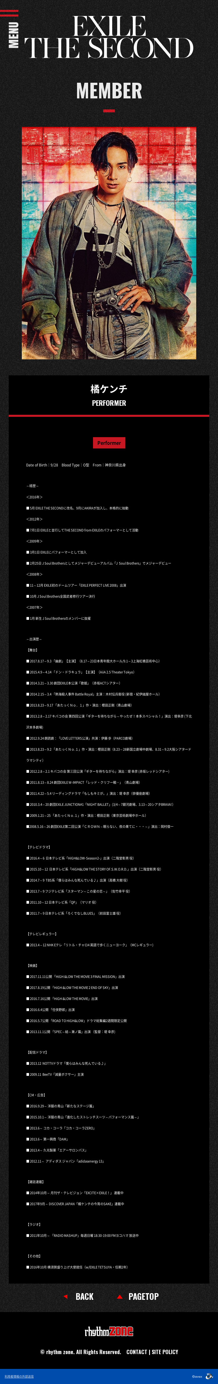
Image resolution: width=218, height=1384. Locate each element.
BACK (85, 1296)
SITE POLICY (165, 1352)
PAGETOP (143, 1296)
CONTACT (136, 1352)
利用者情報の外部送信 (19, 1376)
